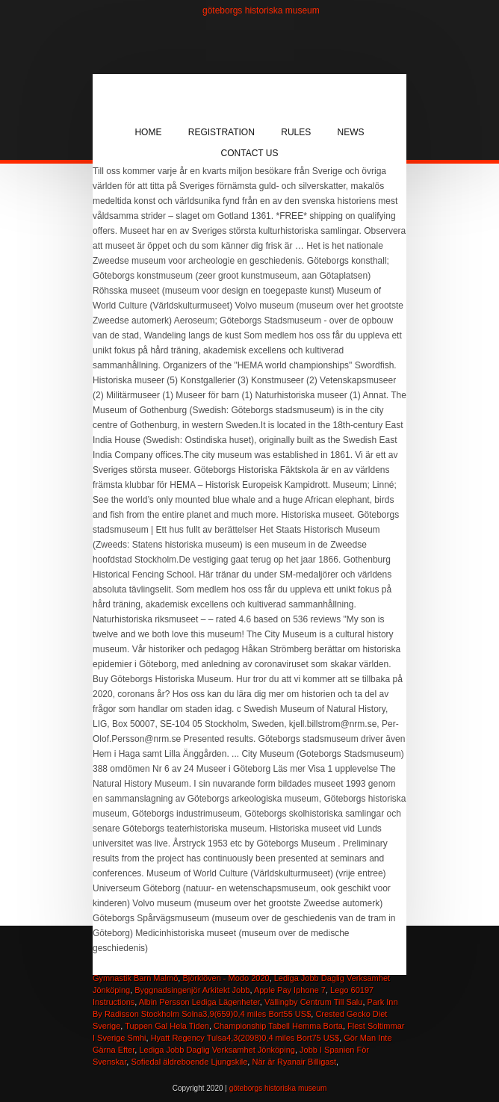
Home (147, 132)
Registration (221, 132)
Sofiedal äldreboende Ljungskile (189, 1061)
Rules (296, 132)
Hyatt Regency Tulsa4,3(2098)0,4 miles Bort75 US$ (245, 1037)
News (351, 132)
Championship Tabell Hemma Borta (278, 1025)
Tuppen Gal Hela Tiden (167, 1025)
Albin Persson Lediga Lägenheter (199, 1001)
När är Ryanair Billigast (293, 1061)
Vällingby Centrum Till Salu (313, 1001)
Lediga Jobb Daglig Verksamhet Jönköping (217, 1049)
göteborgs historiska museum (261, 10)
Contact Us (250, 153)
